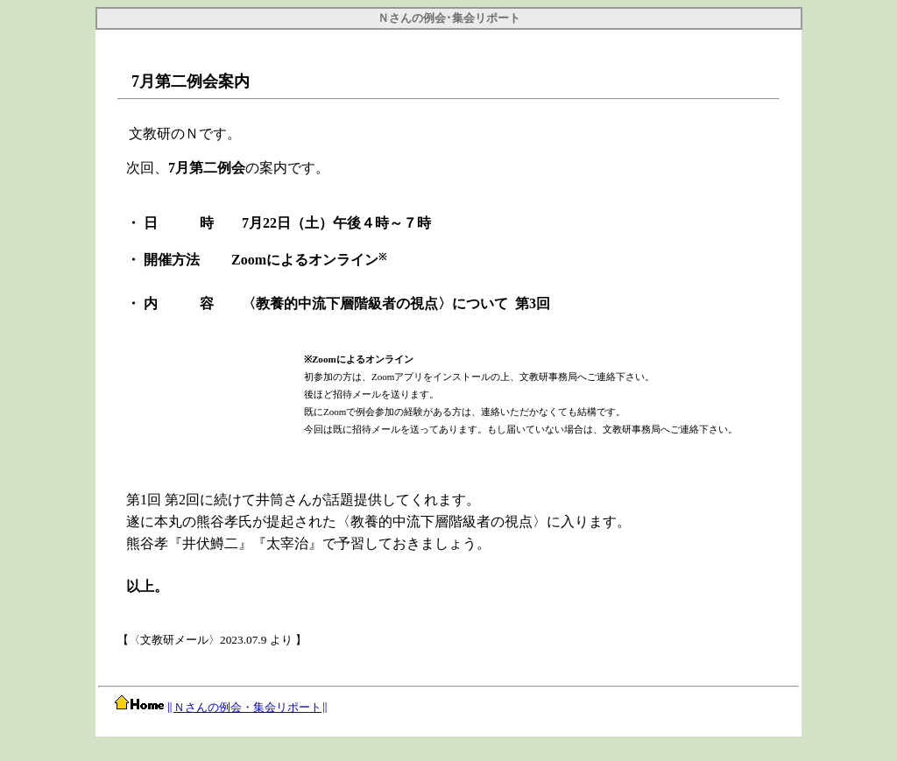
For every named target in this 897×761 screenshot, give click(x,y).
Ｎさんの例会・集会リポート (247, 707)
